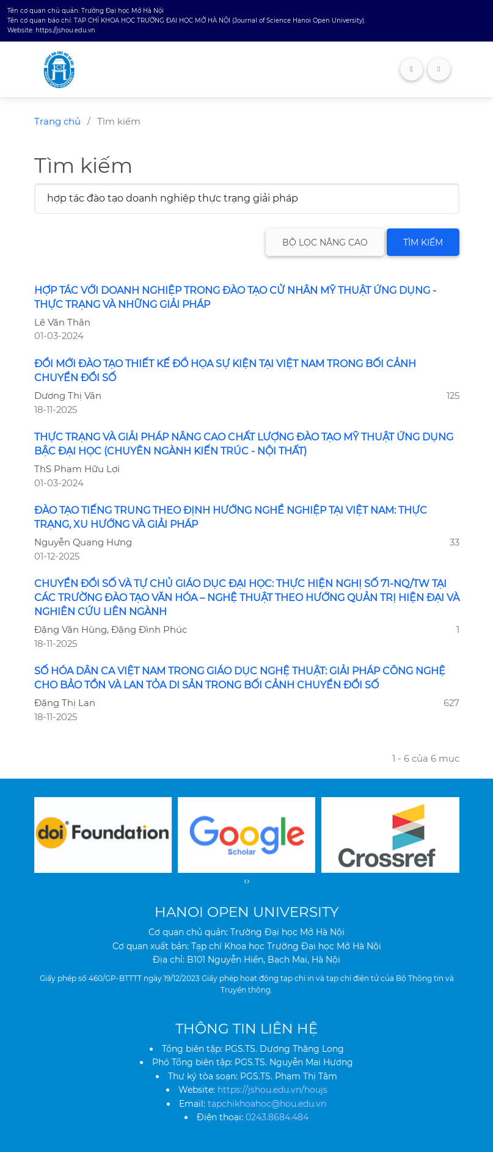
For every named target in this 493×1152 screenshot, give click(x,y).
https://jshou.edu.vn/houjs (272, 1089)
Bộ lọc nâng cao (325, 242)
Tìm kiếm (423, 242)
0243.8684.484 (277, 1117)
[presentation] (245, 881)
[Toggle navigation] (439, 69)
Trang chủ (57, 121)
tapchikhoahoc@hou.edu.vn (267, 1103)
